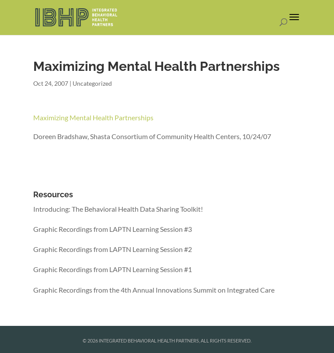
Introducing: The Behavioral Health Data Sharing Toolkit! (118, 209)
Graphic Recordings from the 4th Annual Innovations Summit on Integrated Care (154, 290)
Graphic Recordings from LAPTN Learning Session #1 (112, 269)
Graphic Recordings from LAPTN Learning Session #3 (112, 229)
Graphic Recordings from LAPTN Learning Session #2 (112, 249)
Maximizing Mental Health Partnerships (93, 117)
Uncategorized (92, 83)
